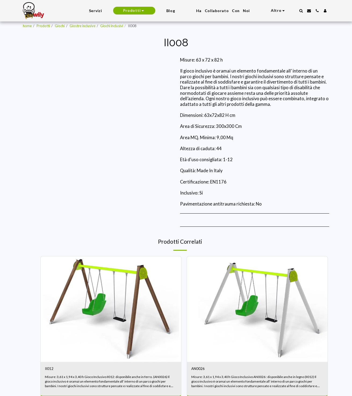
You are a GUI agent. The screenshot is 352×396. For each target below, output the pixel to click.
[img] (111, 309)
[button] (301, 11)
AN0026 (199, 369)
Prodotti (43, 26)
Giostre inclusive (82, 26)
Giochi (60, 26)
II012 (50, 369)
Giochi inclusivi (111, 26)
